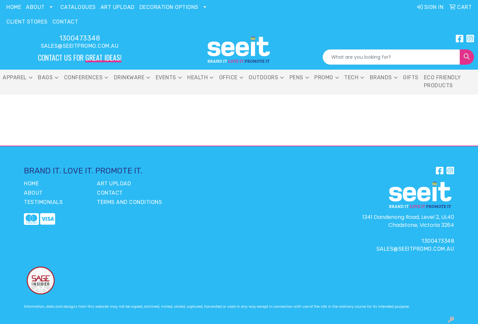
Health (197, 77)
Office (228, 77)
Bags (45, 77)
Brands (381, 77)
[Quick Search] (391, 57)
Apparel (15, 77)
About (35, 7)
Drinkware (129, 77)
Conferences (83, 77)
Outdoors (263, 77)
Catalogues (78, 7)
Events (166, 77)
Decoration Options (169, 7)
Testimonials (43, 202)
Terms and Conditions (129, 202)
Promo (323, 77)
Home (13, 7)
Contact (65, 22)
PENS (296, 77)
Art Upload (118, 7)
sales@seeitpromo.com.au (80, 46)
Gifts (411, 77)
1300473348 (79, 38)
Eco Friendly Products (442, 81)
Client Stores (27, 22)
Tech (351, 77)
